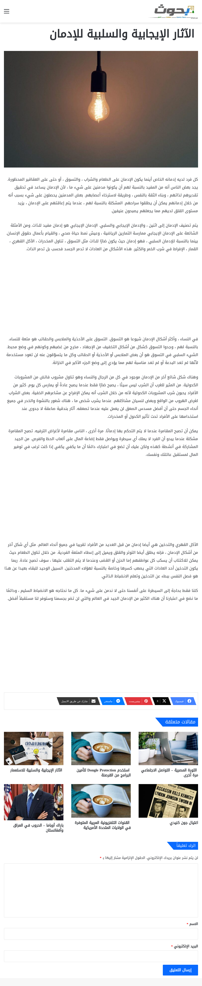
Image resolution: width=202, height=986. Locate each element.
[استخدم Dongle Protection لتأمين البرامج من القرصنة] (101, 748)
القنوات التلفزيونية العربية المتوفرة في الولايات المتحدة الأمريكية (103, 825)
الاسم (192, 924)
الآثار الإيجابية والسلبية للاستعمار (36, 770)
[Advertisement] (101, 296)
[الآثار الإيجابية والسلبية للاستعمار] (33, 748)
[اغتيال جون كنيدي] (168, 800)
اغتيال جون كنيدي (184, 822)
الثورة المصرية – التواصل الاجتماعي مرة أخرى (169, 773)
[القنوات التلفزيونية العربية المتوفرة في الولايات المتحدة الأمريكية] (101, 800)
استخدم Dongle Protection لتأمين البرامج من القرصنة (104, 773)
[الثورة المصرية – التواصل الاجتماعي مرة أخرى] (168, 748)
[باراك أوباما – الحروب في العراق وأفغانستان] (33, 802)
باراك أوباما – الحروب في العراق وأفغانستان (38, 828)
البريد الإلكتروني (184, 946)
